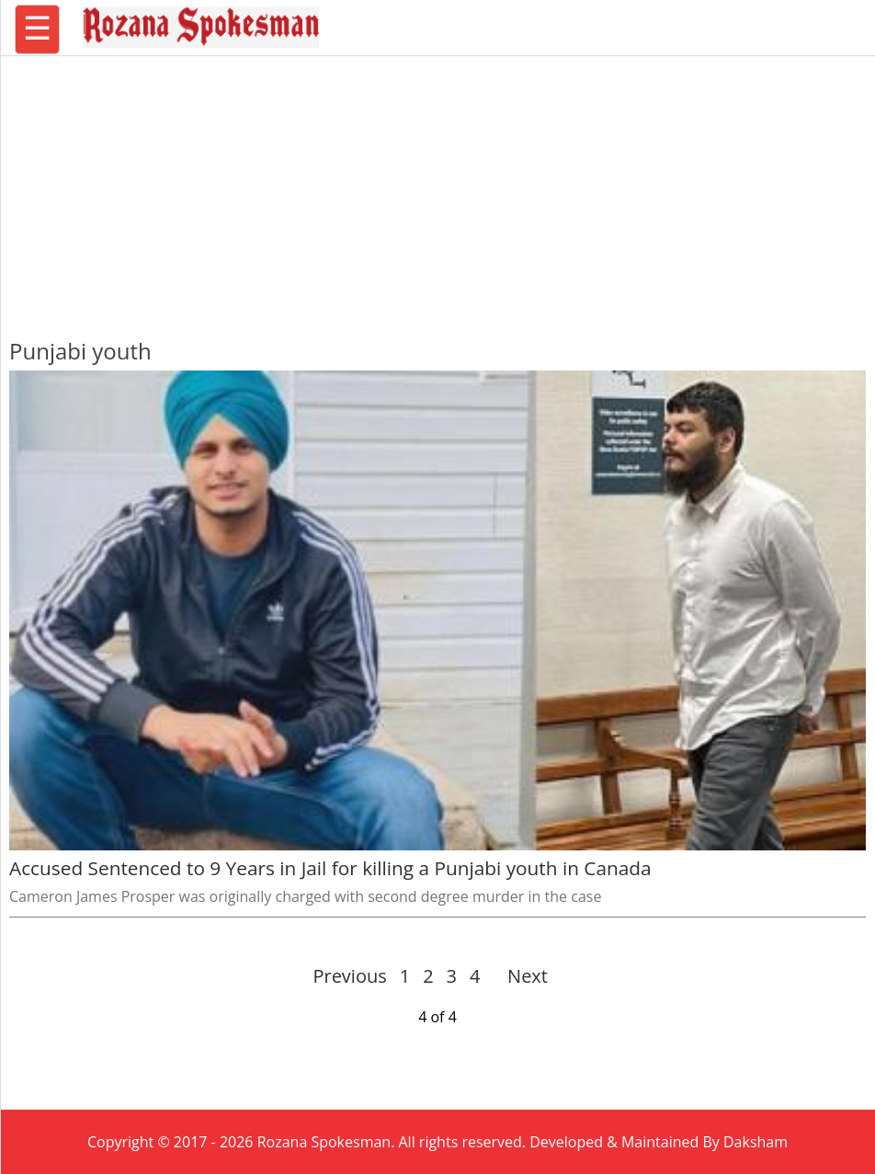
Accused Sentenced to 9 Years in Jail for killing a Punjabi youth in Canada (330, 868)
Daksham (755, 1142)
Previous (349, 975)
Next (520, 975)
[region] (437, 188)
